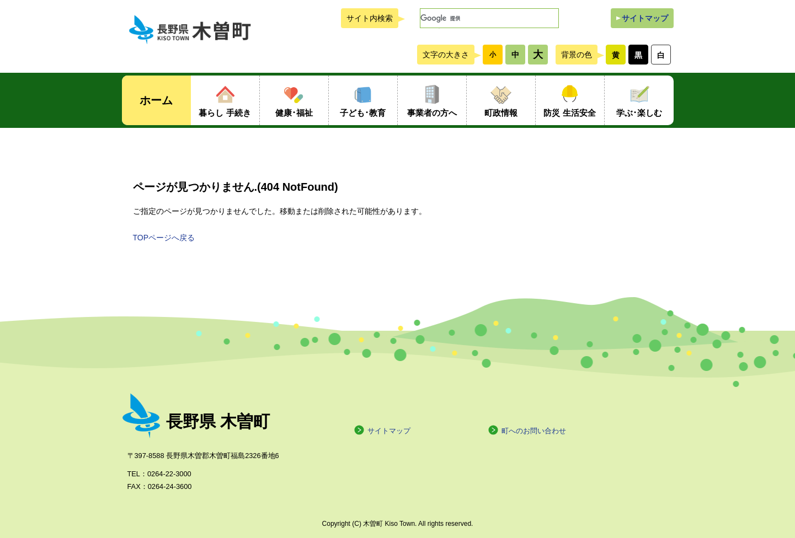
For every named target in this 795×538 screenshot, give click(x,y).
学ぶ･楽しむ (639, 112)
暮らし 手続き (224, 112)
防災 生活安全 (569, 112)
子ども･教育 (363, 112)
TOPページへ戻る (164, 237)
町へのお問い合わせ (527, 431)
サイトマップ (645, 18)
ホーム (156, 100)
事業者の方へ (432, 112)
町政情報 (500, 112)
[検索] (489, 18)
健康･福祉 (294, 112)
